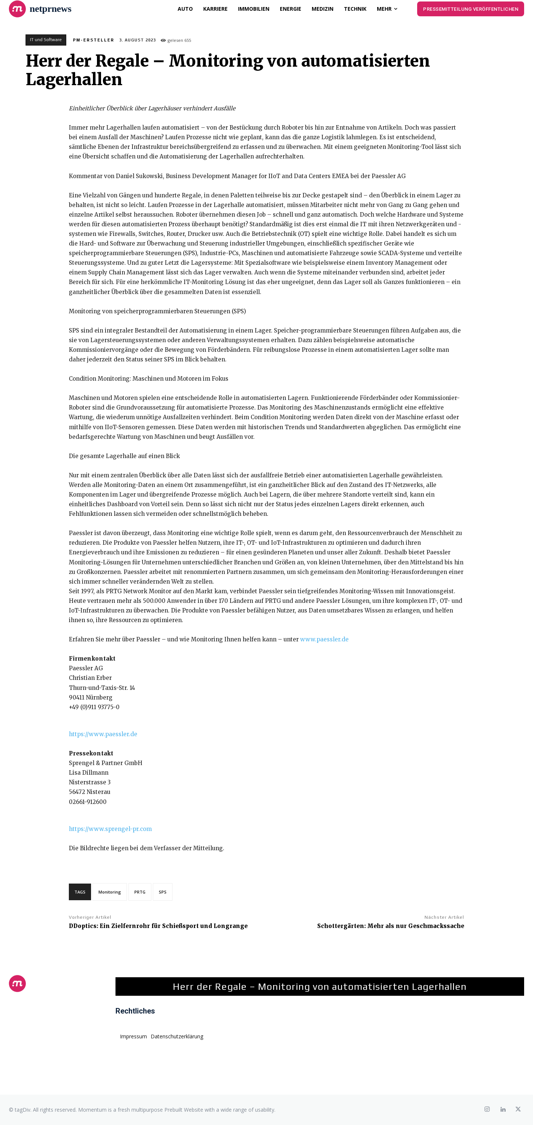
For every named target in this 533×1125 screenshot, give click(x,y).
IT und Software (46, 40)
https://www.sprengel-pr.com (110, 828)
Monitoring (109, 892)
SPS (163, 892)
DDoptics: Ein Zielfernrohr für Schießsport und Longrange (158, 925)
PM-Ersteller (93, 40)
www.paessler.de (324, 639)
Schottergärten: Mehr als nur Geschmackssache (390, 925)
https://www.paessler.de (103, 734)
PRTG (139, 892)
